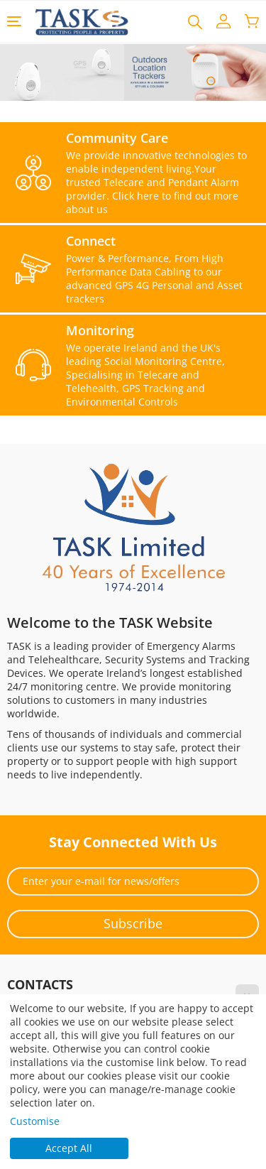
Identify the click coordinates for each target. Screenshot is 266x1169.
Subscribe (133, 923)
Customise (35, 1121)
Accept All (68, 1148)
